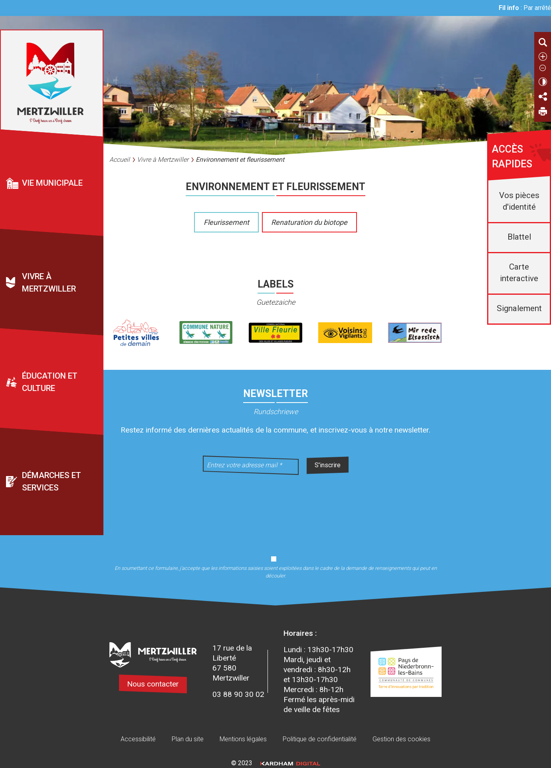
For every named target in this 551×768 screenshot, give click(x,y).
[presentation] (275, 510)
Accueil (119, 159)
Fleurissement (226, 222)
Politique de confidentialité (320, 739)
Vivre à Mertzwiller (49, 283)
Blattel (519, 237)
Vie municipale (52, 183)
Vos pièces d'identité (519, 201)
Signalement (519, 308)
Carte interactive (519, 272)
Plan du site (188, 739)
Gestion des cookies (401, 739)
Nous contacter (153, 684)
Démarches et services (51, 482)
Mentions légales (243, 739)
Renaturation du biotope (309, 222)
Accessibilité (138, 739)
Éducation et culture (49, 382)
